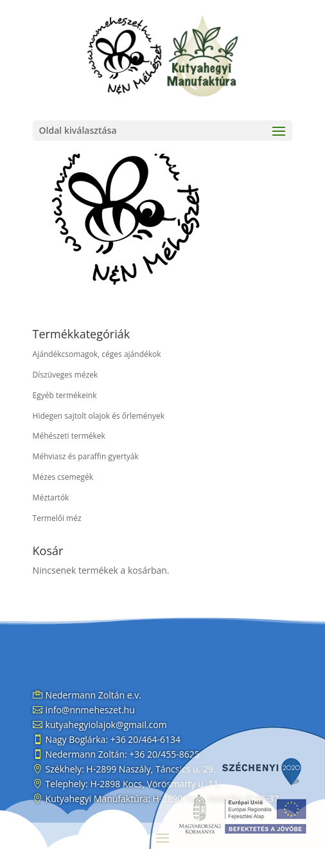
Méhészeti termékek (69, 435)
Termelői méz (57, 518)
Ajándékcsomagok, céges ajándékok (97, 354)
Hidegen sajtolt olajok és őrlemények (98, 415)
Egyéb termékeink (65, 395)
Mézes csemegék (63, 476)
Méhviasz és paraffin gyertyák (86, 456)
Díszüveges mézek (65, 374)
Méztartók (51, 497)
